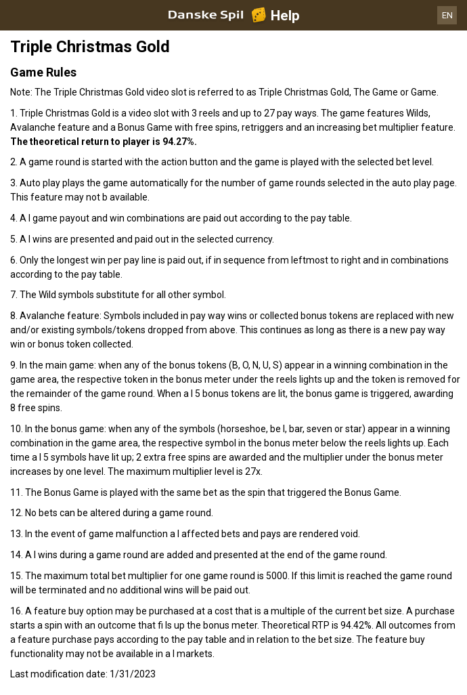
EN (447, 15)
